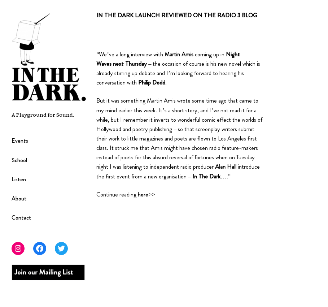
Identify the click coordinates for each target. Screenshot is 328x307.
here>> (146, 194)
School (19, 160)
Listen (19, 179)
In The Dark (206, 176)
